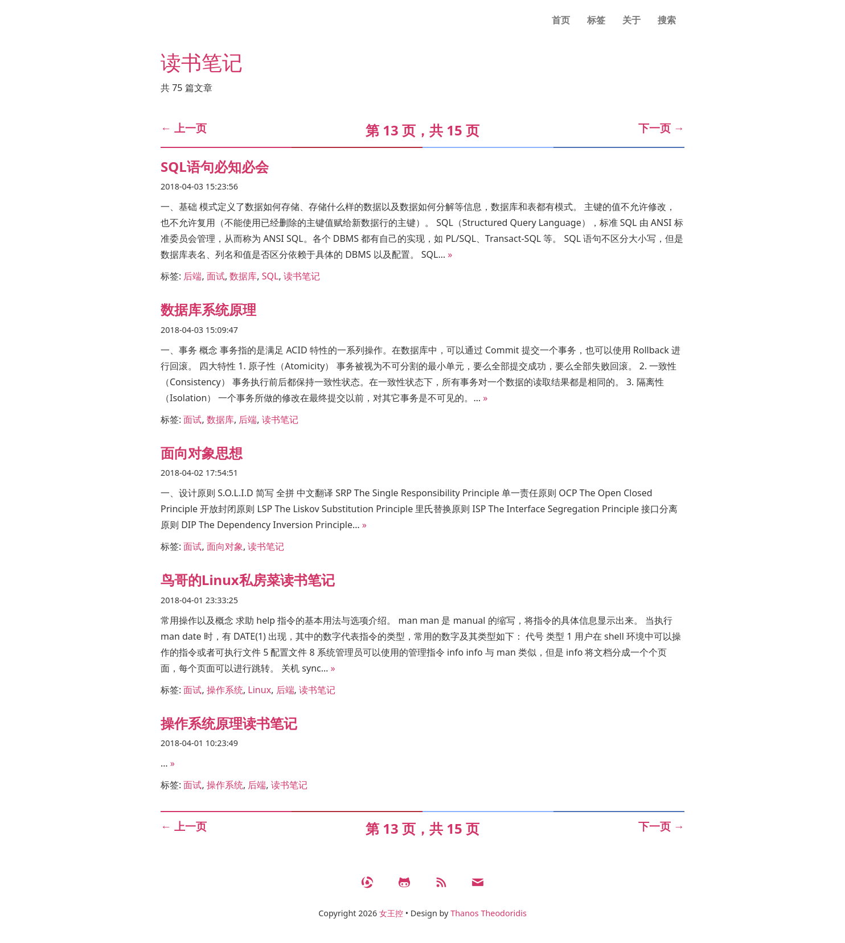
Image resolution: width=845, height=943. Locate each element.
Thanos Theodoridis (488, 913)
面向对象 (225, 546)
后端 (192, 276)
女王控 (391, 913)
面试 (216, 276)
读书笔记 (302, 276)
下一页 (661, 127)
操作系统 (225, 689)
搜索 (667, 20)
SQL (270, 276)
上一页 (184, 127)
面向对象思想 (202, 452)
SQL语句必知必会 (215, 166)
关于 (631, 20)
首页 (561, 20)
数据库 (243, 276)
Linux (259, 689)
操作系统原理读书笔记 (229, 723)
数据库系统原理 (208, 309)
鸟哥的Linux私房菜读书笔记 (248, 579)
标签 (596, 20)
